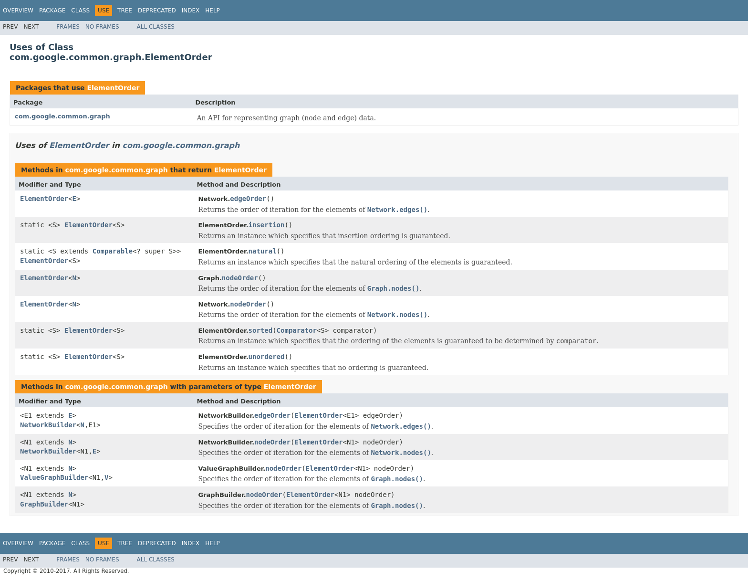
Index (191, 10)
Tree (124, 10)
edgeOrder (248, 198)
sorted (261, 330)
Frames (68, 26)
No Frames (102, 26)
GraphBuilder (44, 504)
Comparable (113, 251)
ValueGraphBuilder (54, 477)
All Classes (156, 26)
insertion (267, 225)
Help (212, 10)
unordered (267, 356)
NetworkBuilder (48, 425)
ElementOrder (113, 88)
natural (263, 251)
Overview (18, 10)
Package (52, 10)
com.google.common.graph (62, 116)
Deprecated (157, 10)
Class (80, 10)
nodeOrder (240, 278)
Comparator (297, 330)
